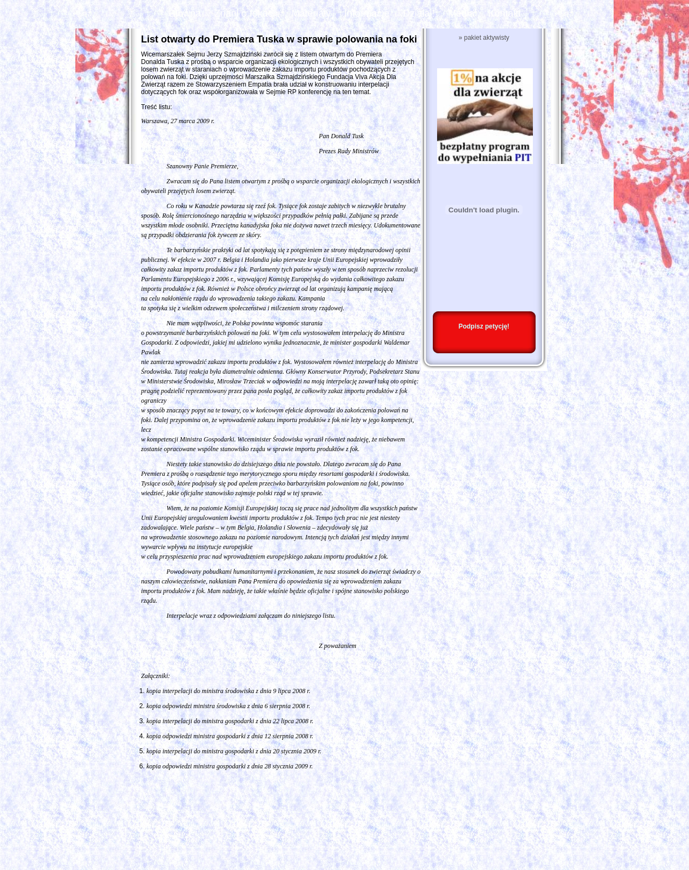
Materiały (311, 13)
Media (461, 13)
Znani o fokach (246, 13)
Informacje (366, 13)
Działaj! (419, 13)
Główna (184, 13)
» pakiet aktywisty (484, 37)
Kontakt (504, 13)
